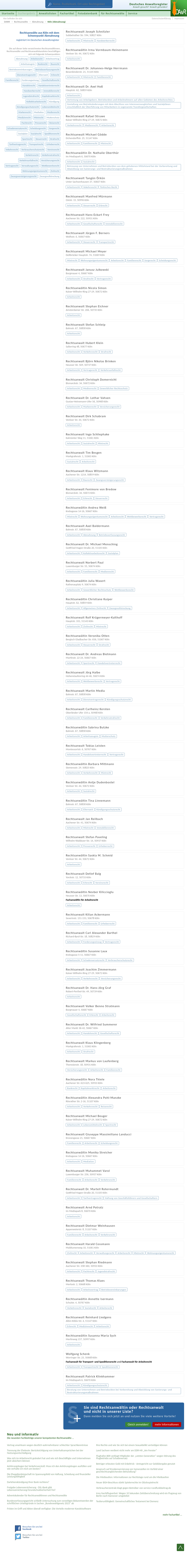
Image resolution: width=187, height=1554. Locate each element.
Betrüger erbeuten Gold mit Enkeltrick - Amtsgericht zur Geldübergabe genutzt (135, 1463)
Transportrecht (36, 144)
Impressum (179, 18)
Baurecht (55, 64)
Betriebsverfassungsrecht (47, 69)
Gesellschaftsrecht (50, 80)
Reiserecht (54, 122)
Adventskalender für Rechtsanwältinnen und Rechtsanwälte (37, 1495)
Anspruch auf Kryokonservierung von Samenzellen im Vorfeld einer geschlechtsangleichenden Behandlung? (129, 1470)
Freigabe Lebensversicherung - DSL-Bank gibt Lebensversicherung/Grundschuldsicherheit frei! (31, 1489)
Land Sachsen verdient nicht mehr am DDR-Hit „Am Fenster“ (126, 1450)
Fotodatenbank (87, 13)
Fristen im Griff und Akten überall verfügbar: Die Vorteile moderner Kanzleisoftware (49, 1508)
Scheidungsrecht (38, 128)
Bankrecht (43, 64)
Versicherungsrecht (50, 160)
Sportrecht (27, 139)
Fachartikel (67, 13)
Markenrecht (24, 112)
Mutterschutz (53, 117)
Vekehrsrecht (12, 149)
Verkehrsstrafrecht (50, 155)
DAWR (7, 22)
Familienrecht (12, 80)
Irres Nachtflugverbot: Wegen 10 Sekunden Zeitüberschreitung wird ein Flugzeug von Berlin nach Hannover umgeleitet (138, 1494)
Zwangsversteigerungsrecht (24, 176)
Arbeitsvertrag (52, 58)
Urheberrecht (53, 144)
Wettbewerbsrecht (50, 165)
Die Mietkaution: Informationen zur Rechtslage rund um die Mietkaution (132, 1477)
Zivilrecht (55, 171)
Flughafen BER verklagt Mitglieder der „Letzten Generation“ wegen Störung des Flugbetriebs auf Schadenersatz (136, 1457)
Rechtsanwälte (21, 22)
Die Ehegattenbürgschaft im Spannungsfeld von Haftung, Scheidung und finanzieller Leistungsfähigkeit (49, 1475)
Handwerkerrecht (32, 90)
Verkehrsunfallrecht (28, 160)
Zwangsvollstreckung (49, 176)
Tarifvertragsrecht (17, 144)
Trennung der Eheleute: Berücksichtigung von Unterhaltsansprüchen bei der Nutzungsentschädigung (45, 1452)
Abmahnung (37, 22)
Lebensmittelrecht (50, 106)
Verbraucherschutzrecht (32, 149)
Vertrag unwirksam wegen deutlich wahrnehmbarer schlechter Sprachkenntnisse (47, 1445)
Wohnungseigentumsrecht (34, 171)
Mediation (39, 112)
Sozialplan (23, 133)
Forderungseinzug (30, 80)
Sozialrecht (36, 133)
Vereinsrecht (53, 149)
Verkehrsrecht (32, 155)
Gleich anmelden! (138, 1424)
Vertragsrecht (12, 165)
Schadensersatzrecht (17, 128)
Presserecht (40, 122)
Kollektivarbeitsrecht (36, 101)
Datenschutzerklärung (161, 18)
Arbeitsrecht (37, 58)
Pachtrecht (27, 122)
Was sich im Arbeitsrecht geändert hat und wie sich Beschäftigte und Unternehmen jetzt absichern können (49, 1459)
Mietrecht (38, 117)
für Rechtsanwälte (112, 13)
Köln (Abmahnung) (57, 22)
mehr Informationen (167, 1424)
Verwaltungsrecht (30, 165)
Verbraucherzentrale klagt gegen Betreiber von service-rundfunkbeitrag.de (133, 1488)
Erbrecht (55, 74)
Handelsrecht (28, 85)
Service (133, 13)
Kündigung (54, 101)
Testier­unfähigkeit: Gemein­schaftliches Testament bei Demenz (127, 1501)
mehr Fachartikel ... (172, 1514)
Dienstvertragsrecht (26, 74)
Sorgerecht (54, 128)
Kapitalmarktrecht (50, 96)
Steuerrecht (41, 139)
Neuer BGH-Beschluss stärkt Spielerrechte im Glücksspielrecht (127, 1482)
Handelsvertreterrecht (48, 85)
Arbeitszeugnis (28, 64)
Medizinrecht (24, 117)
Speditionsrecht (52, 133)
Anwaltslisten (47, 13)
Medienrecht (53, 112)
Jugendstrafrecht (31, 96)
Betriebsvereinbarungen (20, 69)
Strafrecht (54, 139)
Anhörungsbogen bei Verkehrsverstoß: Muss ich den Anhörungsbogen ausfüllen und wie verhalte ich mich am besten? (49, 1467)
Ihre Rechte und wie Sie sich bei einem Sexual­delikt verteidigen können (131, 1445)
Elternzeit (43, 74)
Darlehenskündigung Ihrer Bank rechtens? (28, 1482)
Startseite (8, 13)
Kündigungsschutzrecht (28, 106)
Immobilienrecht (51, 90)
